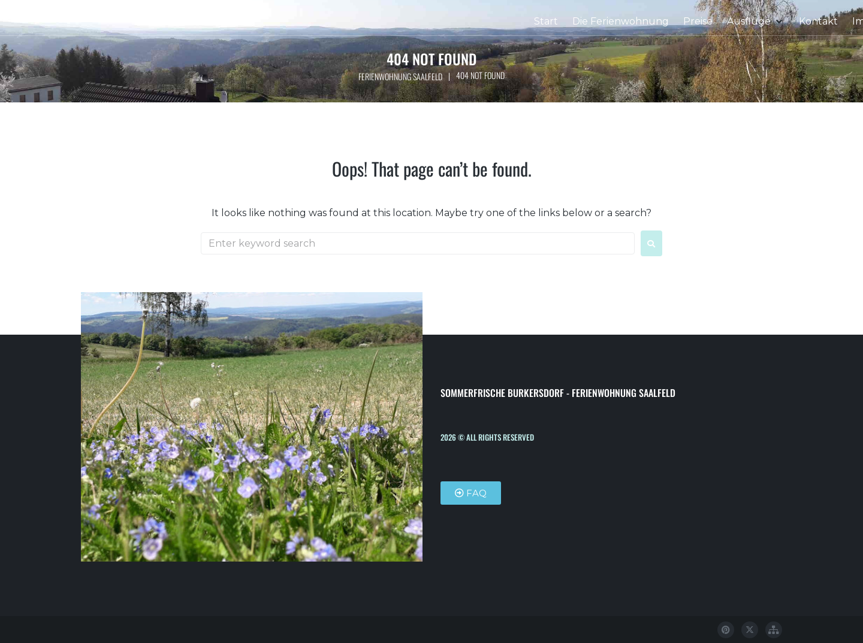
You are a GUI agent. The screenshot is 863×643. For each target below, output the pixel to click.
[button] (756, 21)
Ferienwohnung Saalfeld (400, 76)
